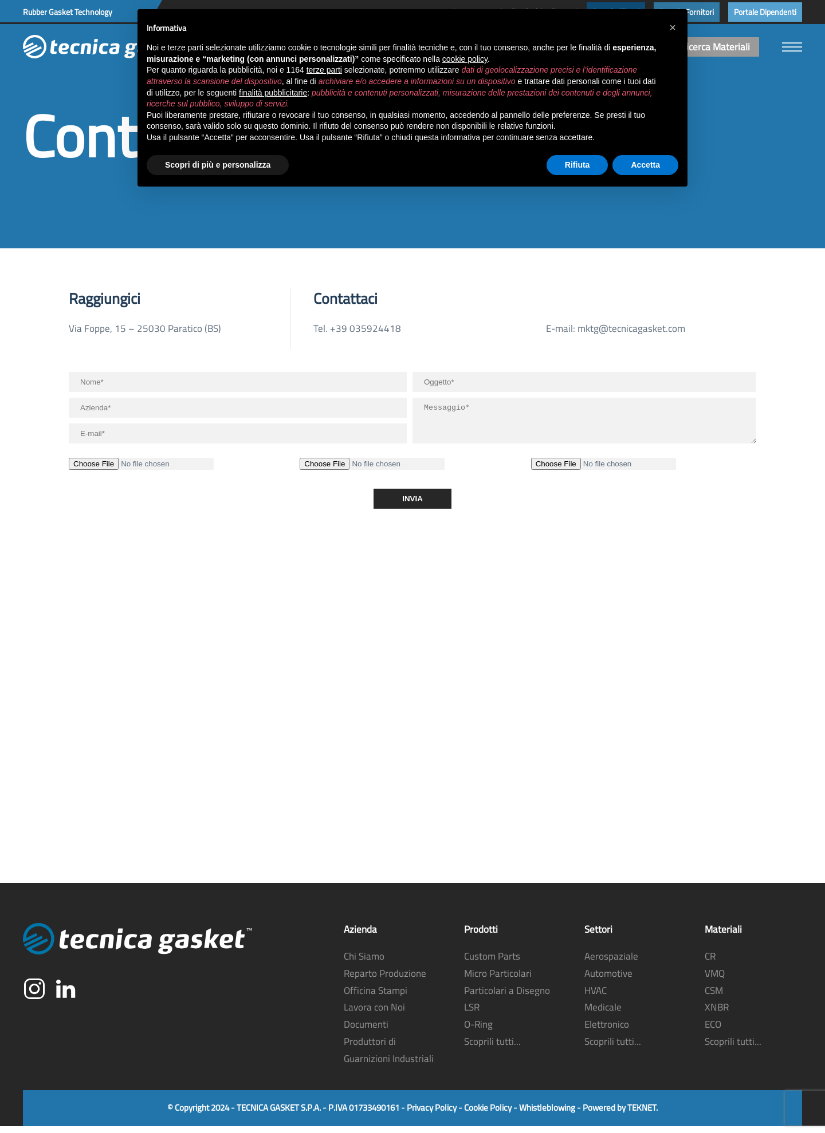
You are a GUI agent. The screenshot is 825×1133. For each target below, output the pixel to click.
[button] (792, 47)
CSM (714, 997)
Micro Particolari (498, 980)
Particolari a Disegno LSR (507, 1006)
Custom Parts (492, 963)
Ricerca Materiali (715, 47)
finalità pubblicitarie (273, 92)
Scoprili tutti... (492, 1048)
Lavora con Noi (374, 1014)
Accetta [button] (645, 164)
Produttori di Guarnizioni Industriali (389, 1057)
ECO (713, 1031)
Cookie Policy (488, 1114)
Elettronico (606, 1031)
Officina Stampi (375, 997)
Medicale (603, 1014)
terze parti (324, 69)
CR (710, 963)
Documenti (366, 1031)
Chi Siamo (364, 963)
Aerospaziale (611, 963)
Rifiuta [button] (577, 164)
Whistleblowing (547, 1114)
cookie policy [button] (465, 59)
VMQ (715, 980)
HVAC (595, 997)
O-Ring (478, 1031)
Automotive (608, 980)
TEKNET (641, 1114)
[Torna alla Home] (109, 47)
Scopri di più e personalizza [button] (217, 164)
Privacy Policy (432, 1114)
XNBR (717, 1014)
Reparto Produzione (385, 980)
